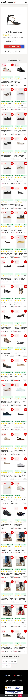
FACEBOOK (9, 675)
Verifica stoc (16, 46)
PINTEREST (18, 675)
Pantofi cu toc (6, 666)
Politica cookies (18, 682)
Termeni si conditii (11, 680)
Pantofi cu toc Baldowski (9, 661)
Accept (20, 695)
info (12, 85)
